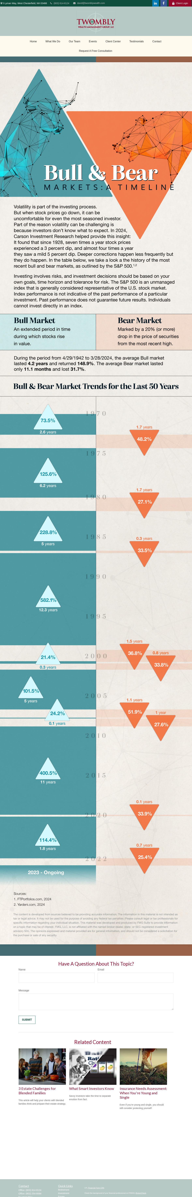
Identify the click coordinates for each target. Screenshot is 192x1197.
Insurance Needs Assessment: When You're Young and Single (143, 1093)
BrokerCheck (141, 1193)
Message (24, 990)
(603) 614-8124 (59, 3)
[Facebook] (163, 3)
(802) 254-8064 (33, 1193)
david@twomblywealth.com (89, 3)
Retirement (63, 1190)
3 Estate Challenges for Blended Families (37, 1090)
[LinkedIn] (155, 3)
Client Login (180, 3)
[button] (33, 41)
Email (101, 969)
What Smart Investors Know (91, 1088)
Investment (63, 1193)
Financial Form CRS (96, 1188)
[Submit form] (27, 1020)
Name (22, 969)
